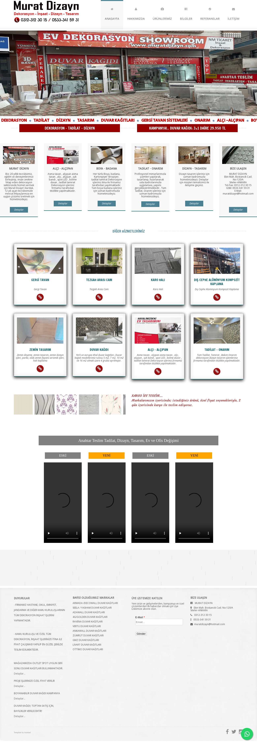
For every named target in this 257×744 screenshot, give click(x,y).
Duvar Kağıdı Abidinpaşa (228, 572)
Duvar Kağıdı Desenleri (74, 557)
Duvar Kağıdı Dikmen (182, 567)
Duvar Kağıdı (12, 552)
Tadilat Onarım (144, 552)
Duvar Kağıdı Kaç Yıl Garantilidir (201, 557)
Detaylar (19, 210)
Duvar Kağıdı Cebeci (18, 577)
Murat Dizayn (46, 11)
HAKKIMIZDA (136, 13)
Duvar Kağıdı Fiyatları (151, 557)
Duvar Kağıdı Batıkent (138, 577)
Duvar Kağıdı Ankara (62, 562)
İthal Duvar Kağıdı (113, 557)
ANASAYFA (112, 13)
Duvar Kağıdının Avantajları (28, 557)
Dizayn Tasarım (174, 552)
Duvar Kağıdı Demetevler (96, 572)
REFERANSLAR (210, 13)
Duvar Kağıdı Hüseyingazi (144, 562)
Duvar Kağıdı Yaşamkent (48, 583)
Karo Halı (119, 552)
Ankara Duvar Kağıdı (209, 552)
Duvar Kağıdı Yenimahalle (181, 572)
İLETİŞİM (233, 13)
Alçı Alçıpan (97, 552)
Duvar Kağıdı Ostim (18, 567)
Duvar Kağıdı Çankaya (222, 567)
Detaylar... (19, 677)
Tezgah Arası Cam (67, 552)
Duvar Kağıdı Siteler (101, 562)
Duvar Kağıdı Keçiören (52, 572)
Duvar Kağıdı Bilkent (212, 577)
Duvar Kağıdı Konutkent (138, 583)
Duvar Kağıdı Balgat (98, 577)
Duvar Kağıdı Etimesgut (183, 583)
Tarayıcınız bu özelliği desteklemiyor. (63, 502)
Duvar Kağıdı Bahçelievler (100, 567)
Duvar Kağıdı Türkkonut (93, 583)
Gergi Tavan (37, 552)
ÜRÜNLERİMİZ (162, 13)
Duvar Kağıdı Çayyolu (226, 583)
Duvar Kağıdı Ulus (176, 577)
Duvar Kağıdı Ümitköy (58, 577)
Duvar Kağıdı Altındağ (235, 562)
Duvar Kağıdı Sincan (139, 572)
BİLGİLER (186, 13)
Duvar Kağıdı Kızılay (143, 567)
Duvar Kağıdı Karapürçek (191, 562)
